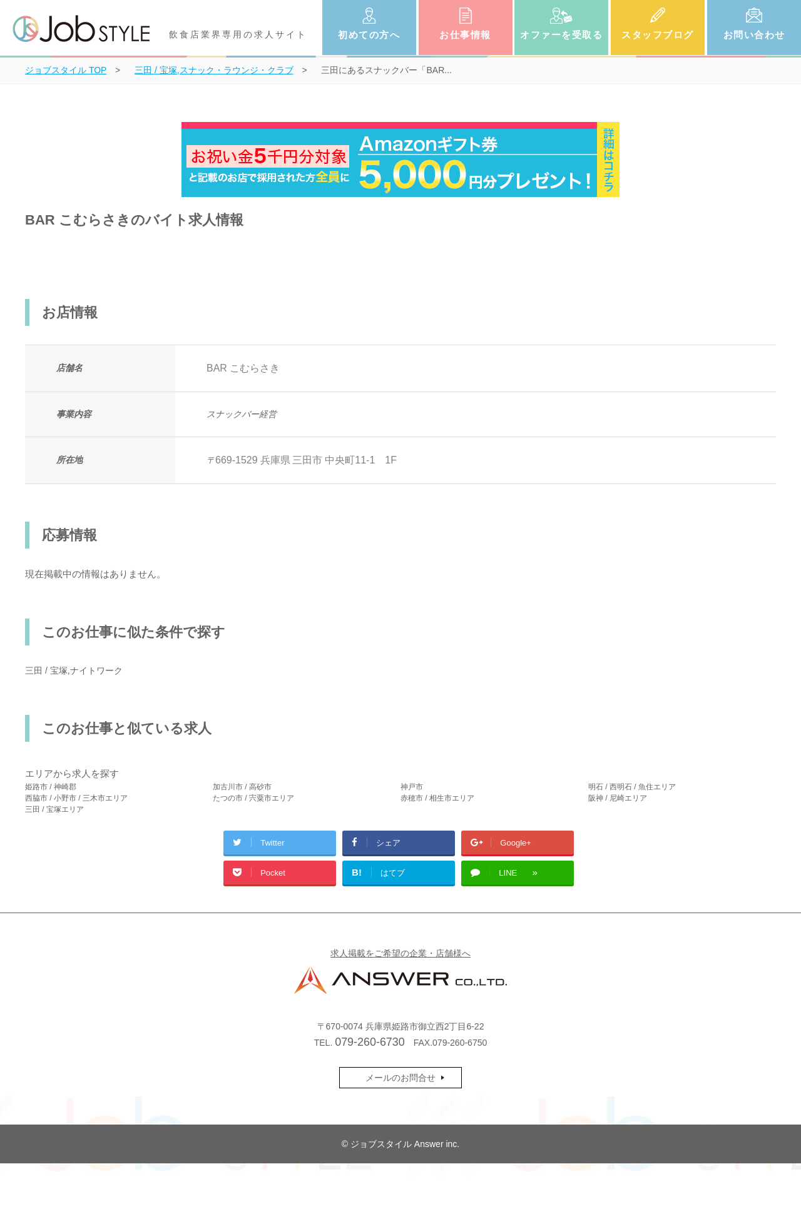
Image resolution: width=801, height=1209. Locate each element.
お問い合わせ (754, 34)
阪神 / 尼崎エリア (617, 798)
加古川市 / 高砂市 (242, 786)
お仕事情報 (465, 34)
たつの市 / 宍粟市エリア (253, 798)
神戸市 (411, 786)
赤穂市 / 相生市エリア (437, 798)
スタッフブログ (657, 34)
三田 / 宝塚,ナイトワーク (74, 670)
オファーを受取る (561, 34)
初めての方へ (369, 34)
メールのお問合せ (400, 1078)
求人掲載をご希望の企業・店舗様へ (400, 953)
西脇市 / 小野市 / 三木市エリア (76, 798)
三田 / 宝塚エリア (54, 809)
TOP (65, 70)
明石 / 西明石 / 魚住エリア (632, 786)
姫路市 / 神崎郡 (50, 786)
